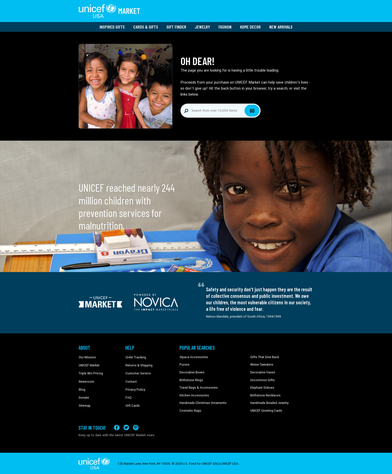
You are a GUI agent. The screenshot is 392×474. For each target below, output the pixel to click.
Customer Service (137, 372)
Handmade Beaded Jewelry (268, 402)
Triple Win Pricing (90, 372)
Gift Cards (132, 402)
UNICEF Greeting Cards (266, 410)
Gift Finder (176, 26)
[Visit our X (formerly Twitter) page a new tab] (126, 426)
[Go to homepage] (109, 11)
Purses (184, 364)
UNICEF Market (88, 364)
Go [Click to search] (252, 110)
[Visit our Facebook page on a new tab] (117, 426)
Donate (83, 394)
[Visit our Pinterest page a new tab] (136, 426)
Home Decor (250, 26)
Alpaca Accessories (193, 356)
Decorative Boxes (192, 372)
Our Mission (87, 356)
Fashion (225, 26)
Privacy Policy (134, 387)
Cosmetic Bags (190, 410)
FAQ (128, 394)
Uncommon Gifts (262, 379)
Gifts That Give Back (264, 356)
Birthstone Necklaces (264, 394)
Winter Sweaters (261, 364)
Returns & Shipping (138, 364)
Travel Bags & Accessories (198, 387)
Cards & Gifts (145, 26)
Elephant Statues (262, 387)
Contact (130, 379)
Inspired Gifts (112, 26)
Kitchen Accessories (194, 394)
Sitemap (84, 402)
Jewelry (202, 26)
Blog (81, 387)
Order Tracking (135, 356)
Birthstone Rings (191, 379)
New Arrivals (280, 26)
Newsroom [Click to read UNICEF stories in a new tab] (86, 379)
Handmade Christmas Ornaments (203, 402)
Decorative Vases (262, 372)
